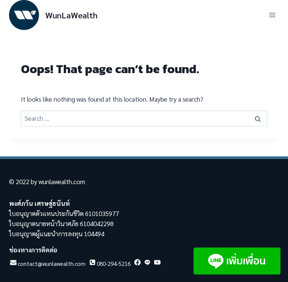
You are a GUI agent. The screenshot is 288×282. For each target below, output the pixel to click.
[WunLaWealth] (53, 15)
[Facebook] (137, 264)
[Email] (47, 264)
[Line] (146, 264)
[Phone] (109, 264)
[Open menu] (272, 15)
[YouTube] (156, 264)
